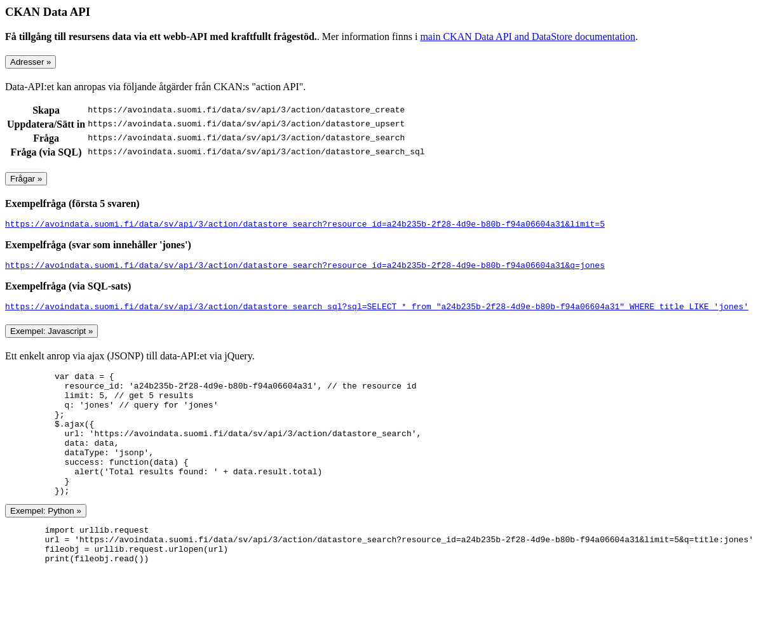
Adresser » (30, 62)
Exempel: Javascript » (51, 337)
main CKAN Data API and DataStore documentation (527, 36)
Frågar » (26, 178)
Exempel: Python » (45, 541)
